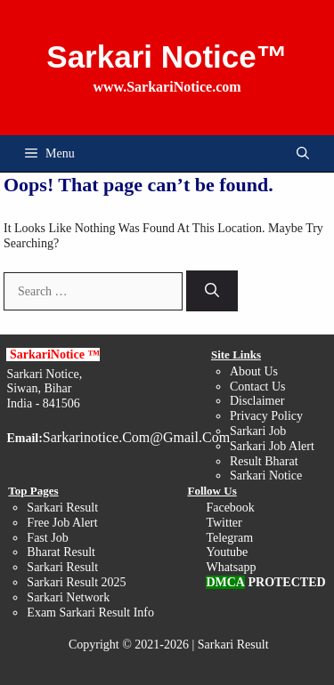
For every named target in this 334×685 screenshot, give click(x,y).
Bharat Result (61, 552)
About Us (254, 371)
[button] (303, 153)
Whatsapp (231, 567)
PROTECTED (286, 582)
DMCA (225, 582)
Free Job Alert (62, 522)
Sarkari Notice (266, 475)
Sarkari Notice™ (166, 56)
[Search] (212, 290)
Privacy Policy (266, 416)
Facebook (230, 507)
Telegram (229, 537)
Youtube (227, 552)
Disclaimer (257, 400)
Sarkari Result (62, 567)
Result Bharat (264, 461)
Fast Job (47, 537)
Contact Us (258, 386)
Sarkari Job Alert (272, 446)
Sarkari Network (68, 597)
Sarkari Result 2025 (76, 582)
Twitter (223, 522)
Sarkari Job (258, 431)
